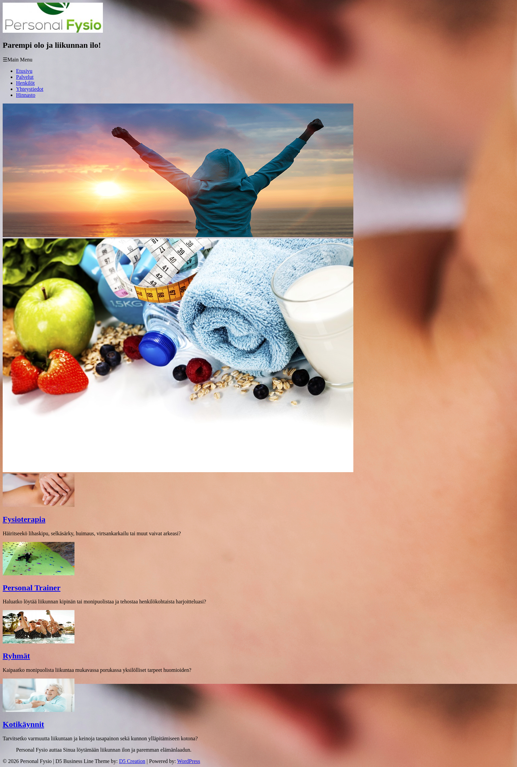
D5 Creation (132, 761)
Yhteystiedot (29, 89)
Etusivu (24, 71)
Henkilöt (25, 83)
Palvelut (24, 77)
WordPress (188, 761)
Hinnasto (25, 95)
